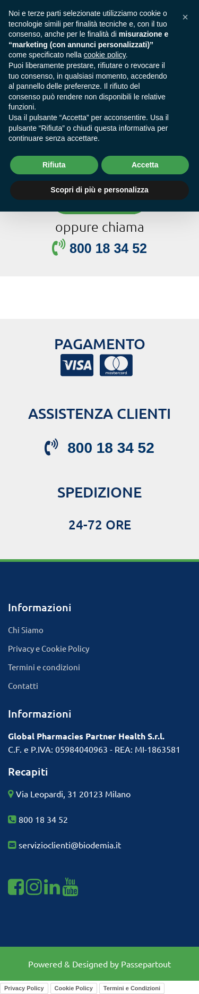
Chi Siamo (26, 630)
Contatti (23, 685)
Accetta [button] (145, 165)
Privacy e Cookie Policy (48, 648)
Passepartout (146, 963)
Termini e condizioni (44, 667)
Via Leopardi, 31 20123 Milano (73, 793)
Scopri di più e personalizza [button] (99, 190)
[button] (185, 17)
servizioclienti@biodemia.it (70, 844)
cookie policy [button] (105, 54)
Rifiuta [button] (54, 165)
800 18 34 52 (43, 819)
